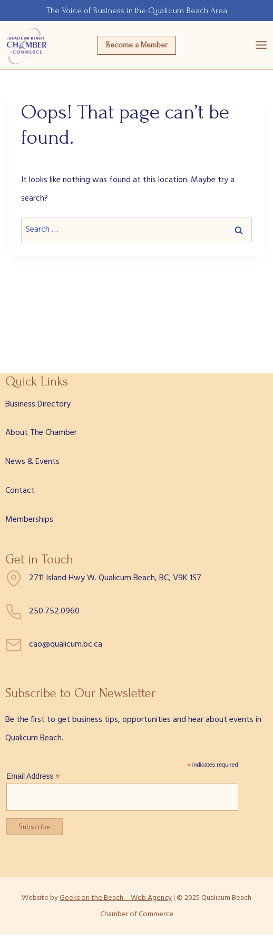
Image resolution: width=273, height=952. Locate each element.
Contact (20, 491)
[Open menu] (261, 45)
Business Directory (38, 404)
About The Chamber (41, 433)
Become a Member (137, 45)
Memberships (29, 520)
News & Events (32, 462)
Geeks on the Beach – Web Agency (116, 898)
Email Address (33, 776)
